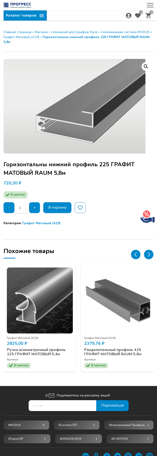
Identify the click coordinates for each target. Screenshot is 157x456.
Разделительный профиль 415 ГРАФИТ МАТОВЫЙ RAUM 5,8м (113, 351)
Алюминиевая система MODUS (125, 32)
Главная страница (17, 32)
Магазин (41, 32)
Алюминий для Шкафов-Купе (74, 32)
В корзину (57, 207)
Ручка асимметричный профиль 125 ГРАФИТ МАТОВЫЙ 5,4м (36, 351)
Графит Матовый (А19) (21, 37)
